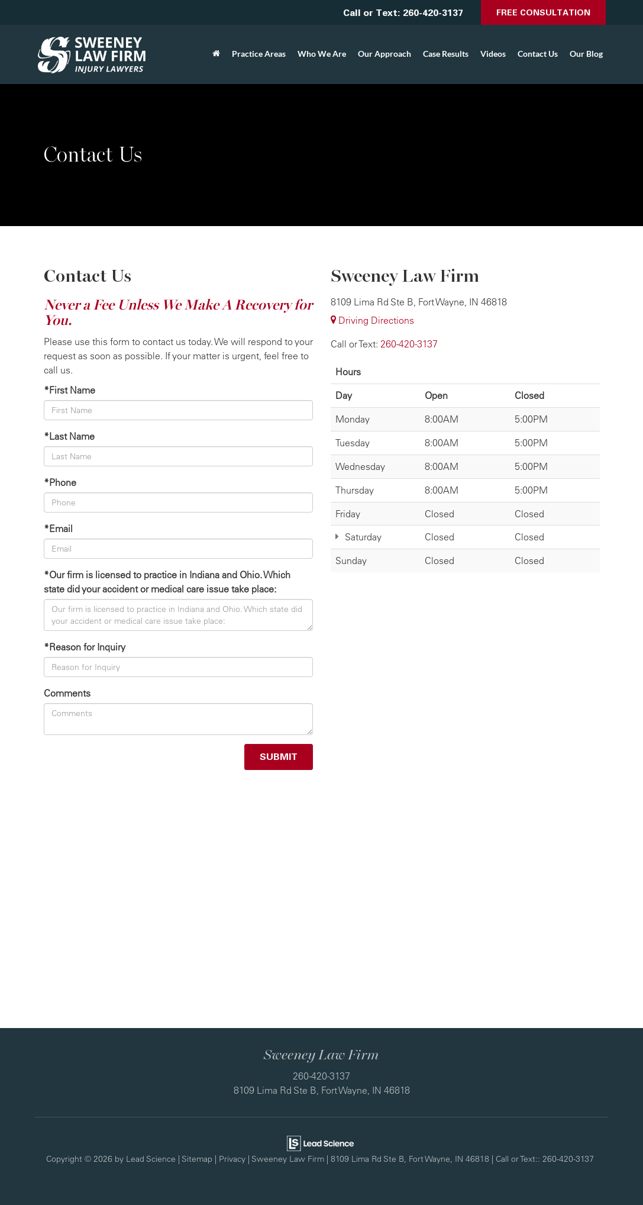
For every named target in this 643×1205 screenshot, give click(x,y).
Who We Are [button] (322, 54)
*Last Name (69, 436)
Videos (493, 54)
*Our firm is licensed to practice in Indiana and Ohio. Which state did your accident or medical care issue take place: (167, 582)
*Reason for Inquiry (84, 647)
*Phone (60, 482)
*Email (58, 528)
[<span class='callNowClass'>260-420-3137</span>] (409, 344)
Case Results (445, 54)
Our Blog (586, 54)
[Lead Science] (320, 1142)
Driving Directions (372, 320)
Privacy (232, 1159)
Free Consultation (543, 12)
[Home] (216, 53)
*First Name (69, 390)
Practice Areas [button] (259, 54)
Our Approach (384, 54)
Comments (67, 693)
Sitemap (197, 1159)
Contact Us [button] (538, 54)
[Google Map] (322, 902)
